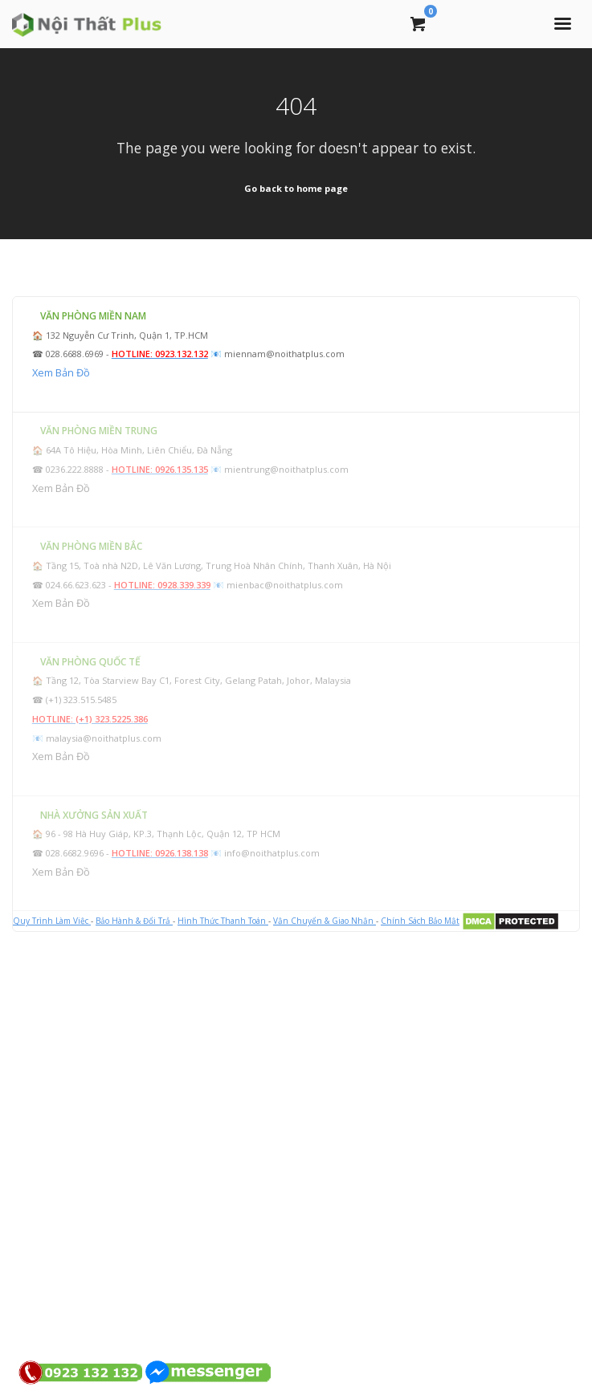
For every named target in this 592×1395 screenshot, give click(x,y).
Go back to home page (296, 188)
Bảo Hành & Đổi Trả (134, 920)
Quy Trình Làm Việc (52, 920)
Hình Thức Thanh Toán (223, 920)
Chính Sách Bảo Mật (420, 920)
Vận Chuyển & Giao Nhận (324, 920)
